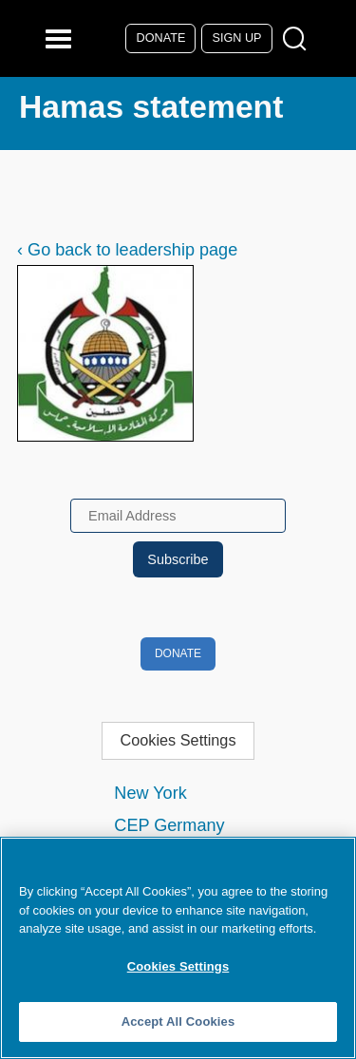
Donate (161, 38)
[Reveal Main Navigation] (61, 38)
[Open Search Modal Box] (298, 39)
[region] (178, 948)
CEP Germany (169, 825)
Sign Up (237, 38)
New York (150, 793)
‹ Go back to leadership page (127, 249)
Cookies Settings (177, 739)
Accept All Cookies (178, 1021)
